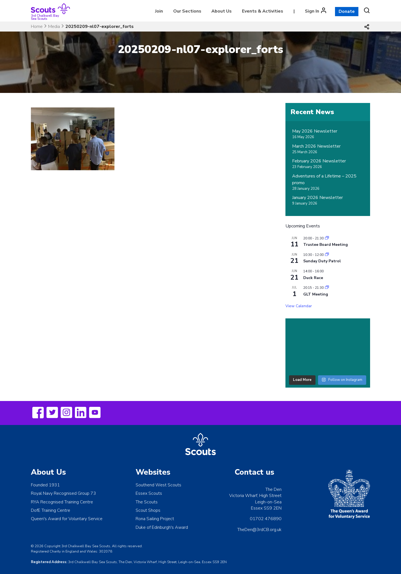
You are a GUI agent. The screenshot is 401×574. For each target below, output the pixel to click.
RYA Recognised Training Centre (62, 502)
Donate (347, 11)
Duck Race (313, 277)
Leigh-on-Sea (268, 502)
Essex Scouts (149, 493)
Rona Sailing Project (155, 519)
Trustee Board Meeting (325, 244)
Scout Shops (148, 510)
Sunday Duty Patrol (322, 261)
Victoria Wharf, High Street (255, 496)
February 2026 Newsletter (319, 161)
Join (159, 11)
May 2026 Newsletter (314, 131)
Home (37, 26)
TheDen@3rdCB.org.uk (259, 530)
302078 (105, 551)
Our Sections (187, 11)
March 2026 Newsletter (316, 146)
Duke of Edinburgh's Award (162, 527)
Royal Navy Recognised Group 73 (63, 493)
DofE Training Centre (50, 510)
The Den (273, 489)
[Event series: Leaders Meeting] (327, 238)
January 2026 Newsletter (317, 197)
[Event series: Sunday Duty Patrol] (327, 255)
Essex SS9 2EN (266, 508)
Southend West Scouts (158, 485)
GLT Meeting (315, 294)
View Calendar (298, 306)
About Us (221, 11)
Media (54, 26)
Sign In (312, 11)
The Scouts (147, 502)
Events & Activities (262, 11)
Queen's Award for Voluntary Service (66, 519)
